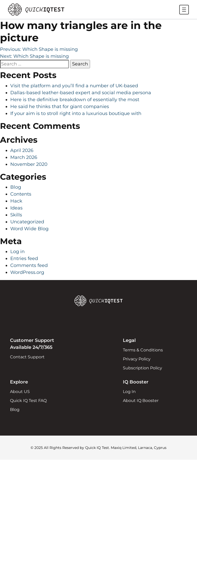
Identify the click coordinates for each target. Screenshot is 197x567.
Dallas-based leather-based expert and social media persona (80, 92)
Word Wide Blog (29, 229)
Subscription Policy (142, 368)
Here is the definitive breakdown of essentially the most (74, 99)
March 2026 (23, 157)
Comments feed (29, 265)
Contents (20, 194)
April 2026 (21, 150)
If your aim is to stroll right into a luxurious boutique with (75, 113)
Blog (15, 187)
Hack (16, 201)
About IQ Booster (141, 400)
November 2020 (28, 164)
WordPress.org (27, 272)
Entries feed (24, 258)
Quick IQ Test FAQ (28, 400)
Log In (129, 391)
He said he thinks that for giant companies (59, 106)
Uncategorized (27, 222)
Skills (16, 215)
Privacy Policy (137, 359)
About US (20, 391)
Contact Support (27, 356)
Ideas (16, 208)
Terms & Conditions (143, 350)
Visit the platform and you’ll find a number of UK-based (74, 86)
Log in (17, 251)
